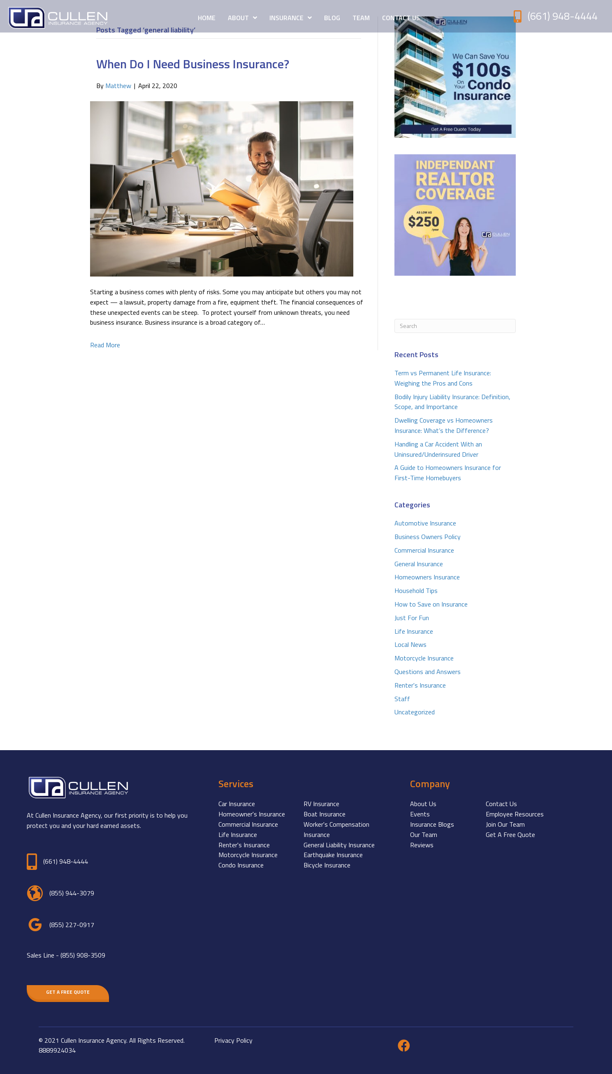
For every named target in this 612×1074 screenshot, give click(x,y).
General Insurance (418, 564)
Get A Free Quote (510, 834)
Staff (402, 699)
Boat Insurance (324, 814)
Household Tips (416, 590)
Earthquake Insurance (333, 855)
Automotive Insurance (425, 523)
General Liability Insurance (339, 845)
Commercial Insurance (424, 550)
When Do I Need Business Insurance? (192, 63)
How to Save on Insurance (431, 604)
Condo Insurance (241, 865)
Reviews (422, 845)
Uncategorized (414, 712)
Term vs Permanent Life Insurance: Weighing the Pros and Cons (442, 378)
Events (420, 814)
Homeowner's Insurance (251, 814)
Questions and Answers (427, 671)
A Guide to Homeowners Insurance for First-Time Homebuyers (447, 473)
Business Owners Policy (427, 537)
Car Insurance (236, 804)
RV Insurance (321, 804)
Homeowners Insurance (427, 577)
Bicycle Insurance (327, 865)
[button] (68, 992)
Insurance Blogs (432, 824)
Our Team (423, 834)
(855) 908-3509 (82, 955)
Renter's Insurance (420, 685)
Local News (410, 644)
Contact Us (501, 804)
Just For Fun (411, 618)
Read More (105, 345)
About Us (423, 804)
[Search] (455, 326)
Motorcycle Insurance (424, 658)
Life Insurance (413, 631)
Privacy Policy (233, 1040)
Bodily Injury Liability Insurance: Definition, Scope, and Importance (452, 402)
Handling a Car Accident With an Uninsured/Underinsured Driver (438, 449)
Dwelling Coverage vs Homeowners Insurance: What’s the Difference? (443, 425)
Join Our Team (505, 824)
